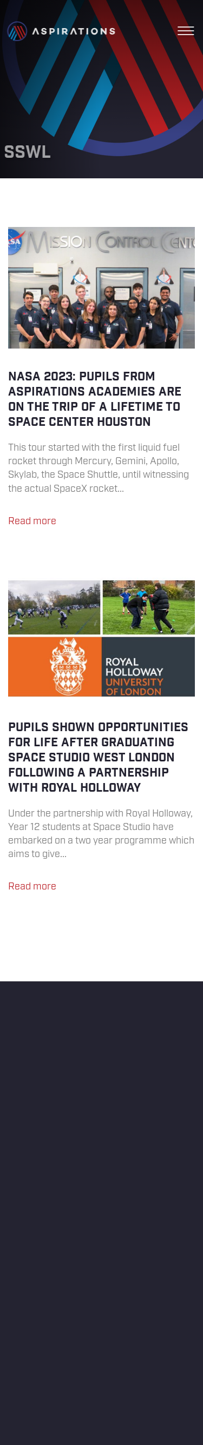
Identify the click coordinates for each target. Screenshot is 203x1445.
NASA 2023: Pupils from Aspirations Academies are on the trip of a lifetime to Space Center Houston (101, 382)
